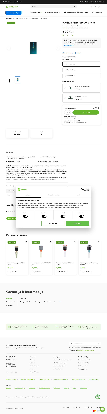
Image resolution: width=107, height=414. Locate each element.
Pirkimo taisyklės (82, 366)
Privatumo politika (89, 350)
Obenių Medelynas (44, 388)
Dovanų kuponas (82, 12)
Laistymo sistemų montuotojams (62, 360)
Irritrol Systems (72, 25)
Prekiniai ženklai (34, 366)
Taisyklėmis (80, 350)
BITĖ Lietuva (57, 388)
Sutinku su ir (82, 350)
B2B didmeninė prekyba (60, 363)
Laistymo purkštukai (44, 379)
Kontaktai (32, 360)
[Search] (52, 6)
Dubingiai (66, 388)
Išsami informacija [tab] (53, 195)
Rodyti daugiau (69, 45)
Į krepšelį (86, 112)
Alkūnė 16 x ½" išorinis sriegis (82, 86)
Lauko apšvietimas (58, 369)
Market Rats (32, 388)
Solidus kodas (83, 388)
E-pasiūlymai (97, 12)
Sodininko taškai (70, 12)
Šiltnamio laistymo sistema (52, 12)
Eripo (74, 388)
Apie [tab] (78, 195)
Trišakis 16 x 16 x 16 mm (81, 96)
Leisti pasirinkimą (53, 223)
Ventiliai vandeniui (93, 379)
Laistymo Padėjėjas (20, 388)
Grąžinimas (9, 305)
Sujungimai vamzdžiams (78, 379)
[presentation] (8, 48)
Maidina (8, 388)
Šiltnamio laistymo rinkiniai (61, 379)
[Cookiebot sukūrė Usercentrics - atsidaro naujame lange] (82, 189)
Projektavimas (35, 12)
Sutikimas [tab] (28, 195)
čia (60, 302)
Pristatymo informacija (84, 360)
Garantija (9, 298)
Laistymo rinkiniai (11, 379)
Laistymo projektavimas (60, 366)
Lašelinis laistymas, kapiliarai (27, 379)
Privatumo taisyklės (83, 363)
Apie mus (32, 363)
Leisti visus (77, 223)
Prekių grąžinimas (83, 369)
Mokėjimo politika (11, 301)
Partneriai (32, 369)
